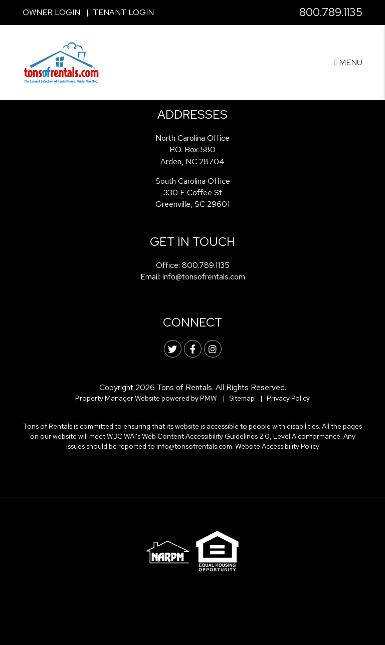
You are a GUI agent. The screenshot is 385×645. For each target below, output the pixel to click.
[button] (172, 349)
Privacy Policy (288, 398)
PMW (208, 398)
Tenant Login (123, 12)
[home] (62, 62)
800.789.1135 (330, 12)
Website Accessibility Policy (277, 446)
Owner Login (51, 12)
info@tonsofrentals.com (203, 276)
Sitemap (242, 398)
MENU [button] (348, 62)
